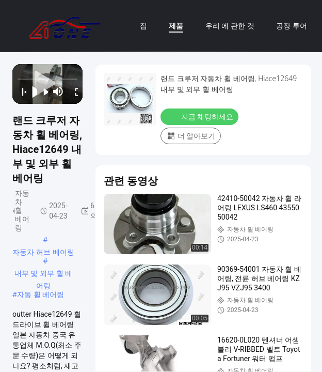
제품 (176, 25)
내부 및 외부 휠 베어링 (43, 274)
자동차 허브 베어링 (43, 252)
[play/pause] (31, 91)
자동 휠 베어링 (40, 294)
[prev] (20, 91)
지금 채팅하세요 (200, 116)
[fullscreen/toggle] (74, 91)
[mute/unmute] (58, 91)
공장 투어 (291, 25)
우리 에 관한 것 (229, 25)
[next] (42, 91)
